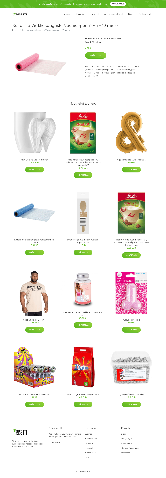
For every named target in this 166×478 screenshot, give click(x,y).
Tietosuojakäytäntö (130, 450)
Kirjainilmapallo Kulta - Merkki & (131, 162)
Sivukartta (125, 455)
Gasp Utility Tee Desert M (34, 322)
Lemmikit (66, 15)
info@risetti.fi (54, 444)
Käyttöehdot (126, 445)
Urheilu (88, 459)
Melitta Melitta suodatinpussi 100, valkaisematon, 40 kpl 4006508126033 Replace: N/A (83, 165)
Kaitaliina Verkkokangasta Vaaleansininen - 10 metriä (34, 243)
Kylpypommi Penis (131, 322)
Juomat (95, 15)
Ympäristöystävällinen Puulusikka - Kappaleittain (83, 243)
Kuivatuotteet (102, 40)
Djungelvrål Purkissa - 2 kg (131, 396)
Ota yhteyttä (126, 441)
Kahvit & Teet (115, 40)
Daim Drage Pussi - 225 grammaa (83, 396)
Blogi (130, 15)
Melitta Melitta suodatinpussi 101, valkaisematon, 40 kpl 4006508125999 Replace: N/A (131, 245)
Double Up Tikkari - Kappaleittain (34, 396)
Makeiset (81, 15)
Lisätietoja (95, 58)
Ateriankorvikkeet (113, 15)
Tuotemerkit (145, 15)
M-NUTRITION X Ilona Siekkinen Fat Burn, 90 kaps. (83, 316)
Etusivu (15, 32)
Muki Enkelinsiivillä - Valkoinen (34, 162)
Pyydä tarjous (118, 4)
